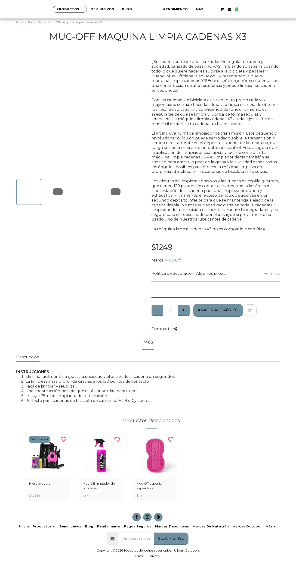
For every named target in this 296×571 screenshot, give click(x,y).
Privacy (154, 556)
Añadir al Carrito (218, 310)
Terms (138, 556)
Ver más (272, 273)
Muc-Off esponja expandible (149, 486)
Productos (36, 22)
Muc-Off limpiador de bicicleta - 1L (99, 486)
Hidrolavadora (39, 483)
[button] (237, 9)
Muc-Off (173, 260)
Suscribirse (171, 538)
